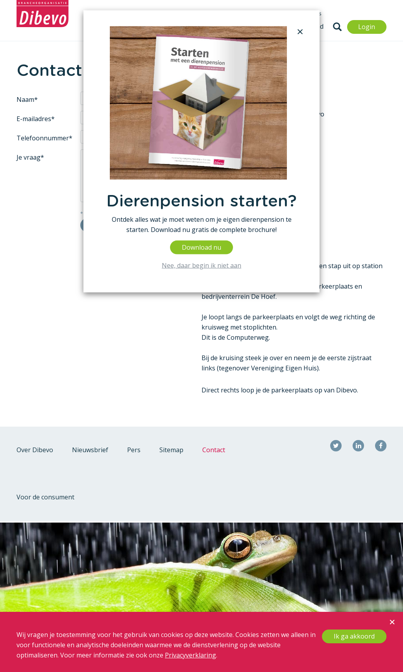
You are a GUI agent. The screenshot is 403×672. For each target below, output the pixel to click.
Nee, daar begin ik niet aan (201, 265)
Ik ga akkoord (354, 636)
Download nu (201, 247)
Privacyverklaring (190, 655)
